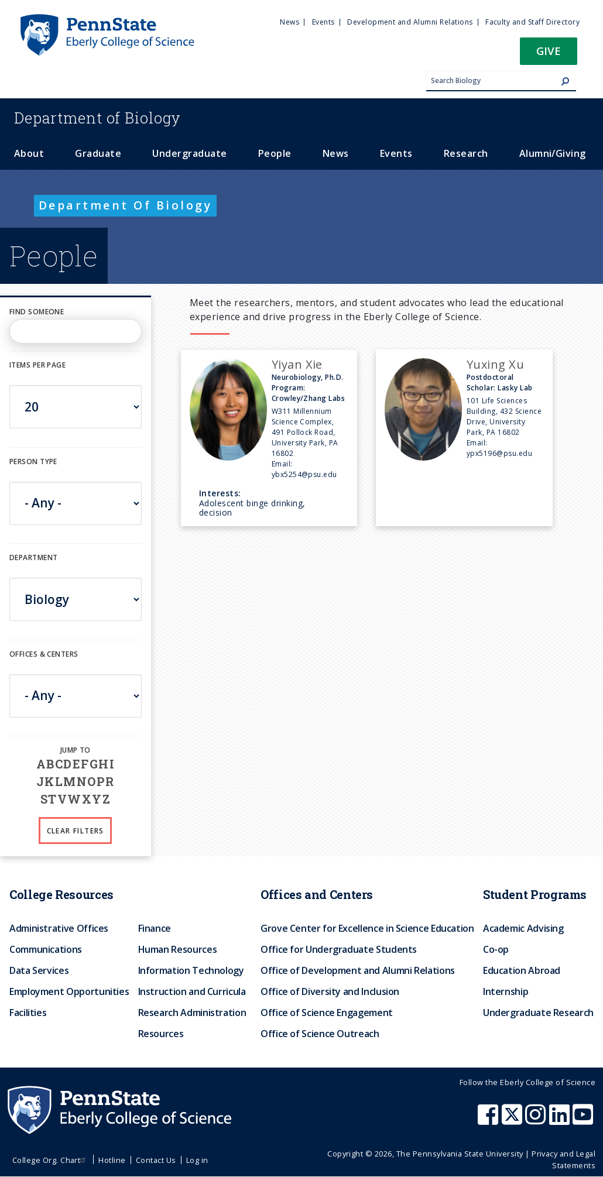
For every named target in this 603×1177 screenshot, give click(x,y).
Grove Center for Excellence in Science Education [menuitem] (367, 928)
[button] (548, 54)
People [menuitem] (275, 153)
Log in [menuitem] (197, 1160)
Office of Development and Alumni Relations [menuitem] (358, 970)
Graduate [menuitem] (98, 153)
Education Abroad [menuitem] (521, 970)
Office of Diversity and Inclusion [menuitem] (330, 991)
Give (548, 50)
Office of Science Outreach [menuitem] (320, 1033)
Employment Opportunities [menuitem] (69, 991)
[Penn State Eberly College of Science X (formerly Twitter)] (513, 1120)
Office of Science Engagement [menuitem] (327, 1012)
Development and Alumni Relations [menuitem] (409, 22)
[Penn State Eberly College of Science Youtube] (584, 1120)
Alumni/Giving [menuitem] (552, 153)
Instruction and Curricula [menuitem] (192, 991)
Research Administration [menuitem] (192, 1012)
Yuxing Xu (495, 364)
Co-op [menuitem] (496, 949)
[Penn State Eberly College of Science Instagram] (537, 1120)
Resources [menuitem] (161, 1033)
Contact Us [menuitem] (156, 1160)
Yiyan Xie (297, 364)
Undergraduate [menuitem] (189, 153)
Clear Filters (75, 831)
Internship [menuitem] (505, 991)
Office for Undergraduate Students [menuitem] (339, 949)
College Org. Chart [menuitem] (50, 1160)
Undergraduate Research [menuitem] (538, 1012)
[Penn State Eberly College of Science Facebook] (489, 1120)
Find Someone (36, 312)
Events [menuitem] (323, 22)
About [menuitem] (29, 153)
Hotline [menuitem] (111, 1160)
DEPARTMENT (33, 557)
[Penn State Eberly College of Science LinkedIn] (561, 1120)
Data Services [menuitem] (38, 970)
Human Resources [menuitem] (177, 949)
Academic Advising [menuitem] (523, 928)
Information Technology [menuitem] (191, 970)
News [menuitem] (289, 22)
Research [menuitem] (466, 153)
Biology (97, 118)
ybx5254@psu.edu (304, 474)
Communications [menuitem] (45, 949)
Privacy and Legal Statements (563, 1159)
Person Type (33, 461)
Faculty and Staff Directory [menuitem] (532, 22)
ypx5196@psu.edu (499, 453)
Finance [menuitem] (154, 928)
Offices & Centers (43, 654)
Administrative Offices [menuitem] (58, 928)
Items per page (37, 365)
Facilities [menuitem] (27, 1012)
